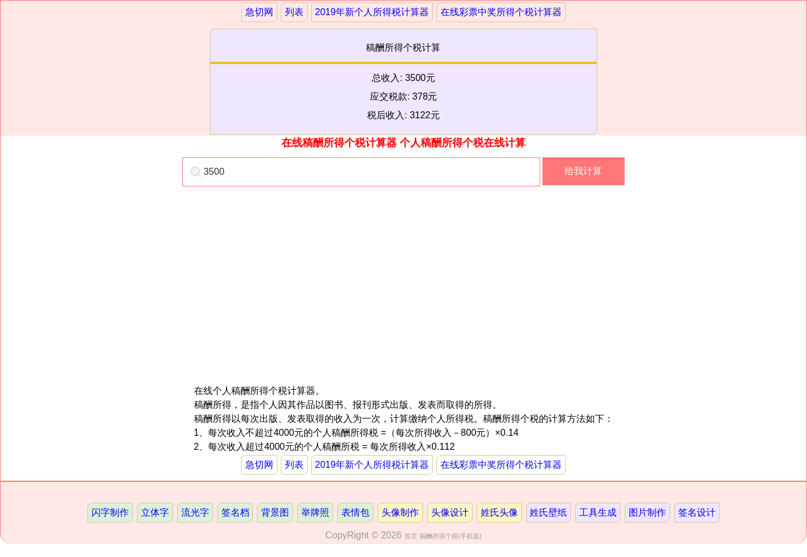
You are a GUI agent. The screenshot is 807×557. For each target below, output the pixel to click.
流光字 (195, 512)
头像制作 (400, 512)
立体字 (155, 512)
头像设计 (449, 512)
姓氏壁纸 (548, 512)
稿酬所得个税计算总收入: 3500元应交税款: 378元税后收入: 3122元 (403, 81)
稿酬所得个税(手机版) (450, 536)
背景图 (275, 512)
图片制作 (647, 512)
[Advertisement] (298, 302)
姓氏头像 (499, 512)
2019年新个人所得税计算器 (372, 12)
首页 (410, 536)
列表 (294, 12)
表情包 (355, 512)
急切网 (259, 12)
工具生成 (597, 512)
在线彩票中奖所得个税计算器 (501, 12)
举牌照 (315, 512)
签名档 (235, 512)
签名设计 (697, 512)
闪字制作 (110, 512)
